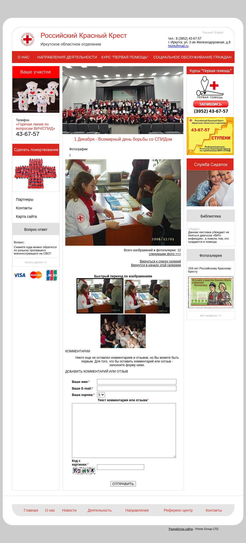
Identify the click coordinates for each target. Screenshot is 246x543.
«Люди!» (194, 229)
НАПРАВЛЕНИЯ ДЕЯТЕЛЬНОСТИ (67, 57)
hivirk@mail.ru (178, 46)
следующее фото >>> (165, 254)
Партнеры (24, 199)
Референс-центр (178, 510)
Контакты (24, 208)
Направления (137, 510)
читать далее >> (36, 262)
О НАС (23, 57)
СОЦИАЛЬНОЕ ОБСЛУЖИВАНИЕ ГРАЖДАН (193, 57)
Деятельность (100, 510)
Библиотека (210, 216)
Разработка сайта (181, 529)
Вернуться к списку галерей (160, 261)
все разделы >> (210, 315)
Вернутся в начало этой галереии (156, 265)
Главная (31, 510)
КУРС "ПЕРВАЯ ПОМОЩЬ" (124, 57)
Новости (69, 510)
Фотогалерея (211, 255)
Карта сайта (26, 216)
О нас (50, 510)
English (219, 32)
